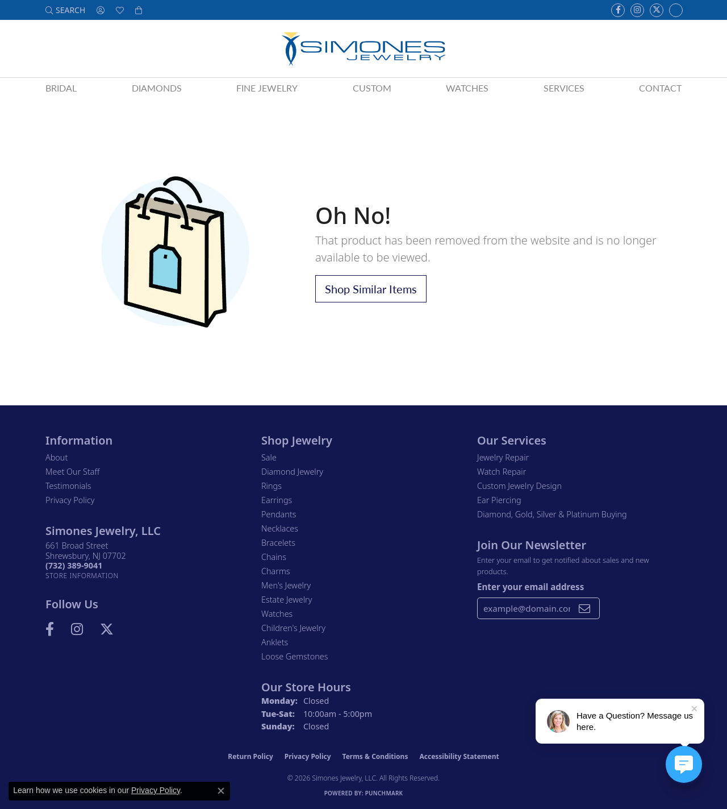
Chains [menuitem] (273, 556)
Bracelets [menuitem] (278, 542)
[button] (65, 10)
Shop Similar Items (371, 289)
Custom (372, 87)
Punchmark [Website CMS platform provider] (384, 793)
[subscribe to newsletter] (584, 608)
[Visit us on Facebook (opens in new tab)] (618, 10)
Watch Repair (501, 471)
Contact (660, 87)
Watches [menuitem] (277, 613)
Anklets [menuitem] (274, 642)
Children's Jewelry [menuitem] (293, 628)
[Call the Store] (73, 565)
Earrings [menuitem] (276, 500)
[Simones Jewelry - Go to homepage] (363, 48)
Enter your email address (530, 586)
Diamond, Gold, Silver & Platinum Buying (552, 514)
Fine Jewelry (267, 87)
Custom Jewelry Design (519, 485)
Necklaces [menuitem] (279, 528)
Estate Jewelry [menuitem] (286, 599)
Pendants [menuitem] (278, 514)
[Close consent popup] (221, 790)
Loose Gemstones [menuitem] (294, 656)
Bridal (61, 87)
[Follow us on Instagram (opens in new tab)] (637, 10)
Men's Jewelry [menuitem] (286, 585)
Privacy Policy (70, 500)
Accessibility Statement (459, 756)
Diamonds (157, 87)
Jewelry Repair (503, 457)
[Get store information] (82, 575)
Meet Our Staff (72, 471)
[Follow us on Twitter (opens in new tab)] (656, 10)
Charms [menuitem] (275, 571)
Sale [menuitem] (269, 457)
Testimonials (68, 485)
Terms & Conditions (375, 756)
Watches (467, 87)
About (56, 457)
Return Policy (250, 756)
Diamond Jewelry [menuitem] (292, 471)
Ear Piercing (499, 500)
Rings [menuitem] (271, 485)
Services (564, 87)
